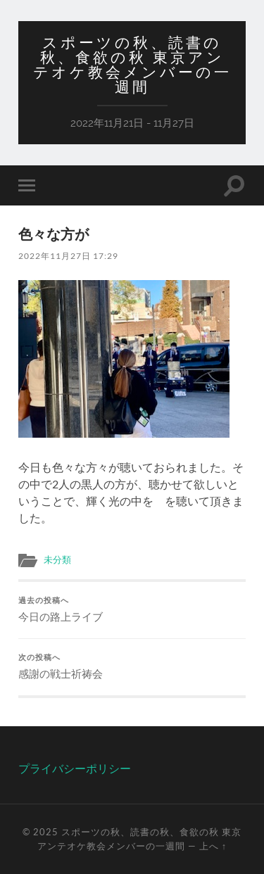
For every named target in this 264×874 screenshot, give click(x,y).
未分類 (57, 559)
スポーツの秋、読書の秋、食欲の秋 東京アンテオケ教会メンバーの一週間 (132, 65)
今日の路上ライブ (132, 609)
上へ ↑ (213, 845)
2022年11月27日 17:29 (68, 256)
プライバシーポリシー (74, 768)
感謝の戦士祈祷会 (132, 666)
